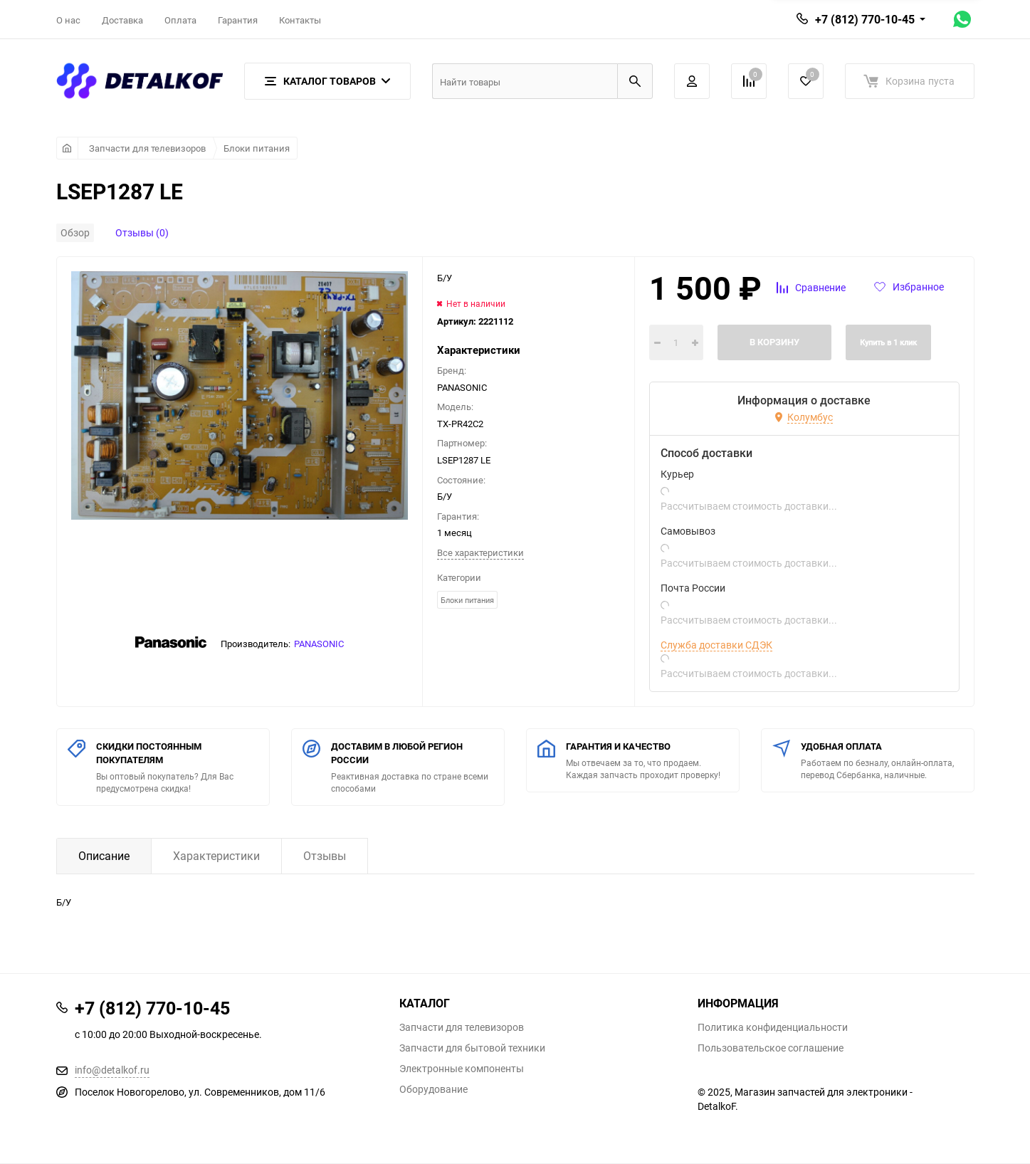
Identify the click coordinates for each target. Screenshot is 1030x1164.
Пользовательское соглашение (771, 1048)
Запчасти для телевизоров (147, 148)
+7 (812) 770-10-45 (865, 19)
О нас (68, 20)
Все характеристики (480, 552)
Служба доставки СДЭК (716, 645)
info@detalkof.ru (112, 1069)
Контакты (300, 20)
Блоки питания (257, 148)
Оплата (180, 20)
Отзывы (324, 856)
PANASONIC (319, 643)
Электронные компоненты (461, 1069)
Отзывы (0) (142, 232)
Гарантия (238, 20)
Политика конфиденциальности (773, 1027)
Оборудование (433, 1089)
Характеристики (216, 856)
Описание (104, 856)
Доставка (122, 20)
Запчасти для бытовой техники (472, 1048)
